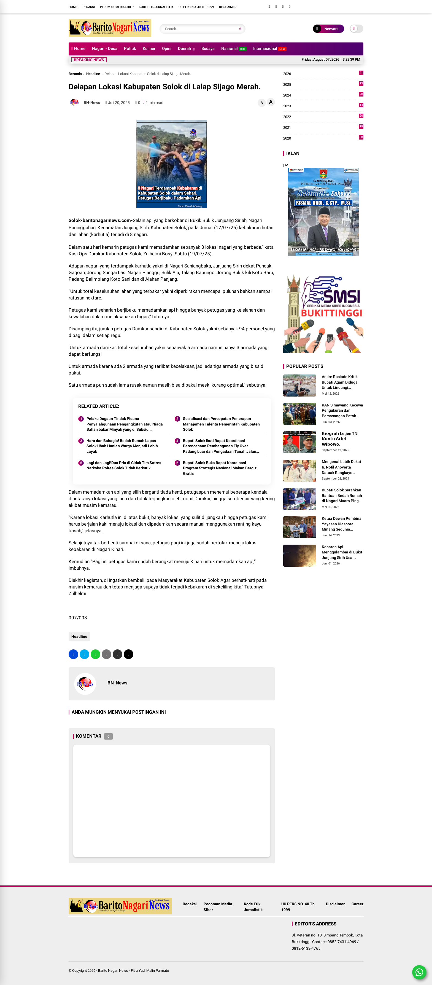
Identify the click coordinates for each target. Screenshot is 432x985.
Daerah (184, 48)
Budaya (208, 48)
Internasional (270, 48)
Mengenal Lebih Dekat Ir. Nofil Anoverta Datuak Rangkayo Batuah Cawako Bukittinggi (341, 467)
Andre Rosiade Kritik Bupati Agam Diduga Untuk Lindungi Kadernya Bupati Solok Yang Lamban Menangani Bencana (341, 382)
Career (357, 904)
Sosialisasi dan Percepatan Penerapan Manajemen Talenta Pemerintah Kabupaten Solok (221, 424)
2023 (323, 106)
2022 (323, 117)
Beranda (75, 74)
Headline (93, 74)
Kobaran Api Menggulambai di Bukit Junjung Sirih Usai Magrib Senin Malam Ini (342, 553)
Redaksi (89, 7)
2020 (323, 138)
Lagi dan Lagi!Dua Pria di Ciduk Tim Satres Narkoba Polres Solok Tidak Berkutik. (124, 465)
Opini (166, 48)
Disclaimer (227, 7)
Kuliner (149, 48)
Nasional (234, 48)
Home (73, 7)
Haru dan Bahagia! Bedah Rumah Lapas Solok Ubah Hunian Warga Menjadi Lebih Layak (122, 446)
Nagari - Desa (104, 48)
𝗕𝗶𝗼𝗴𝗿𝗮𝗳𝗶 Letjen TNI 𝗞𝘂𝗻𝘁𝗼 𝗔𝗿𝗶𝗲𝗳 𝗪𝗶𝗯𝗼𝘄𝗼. (340, 438)
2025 (323, 84)
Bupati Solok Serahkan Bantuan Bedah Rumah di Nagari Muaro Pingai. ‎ (342, 495)
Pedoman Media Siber (117, 7)
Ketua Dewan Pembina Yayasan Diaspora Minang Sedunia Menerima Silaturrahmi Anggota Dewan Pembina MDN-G (342, 524)
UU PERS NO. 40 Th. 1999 (196, 7)
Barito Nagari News (113, 970)
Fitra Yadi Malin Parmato (150, 970)
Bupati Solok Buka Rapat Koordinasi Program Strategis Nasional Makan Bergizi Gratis (220, 468)
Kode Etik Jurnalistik (156, 7)
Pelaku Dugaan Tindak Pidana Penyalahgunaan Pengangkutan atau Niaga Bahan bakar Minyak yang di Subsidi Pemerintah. (125, 424)
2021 (323, 127)
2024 (323, 95)
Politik (130, 48)
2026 (323, 74)
